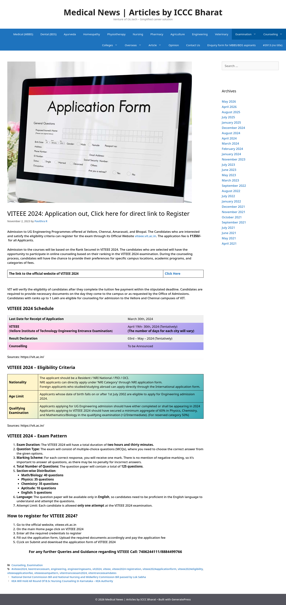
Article (157, 45)
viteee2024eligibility (190, 569)
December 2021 (233, 206)
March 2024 (230, 143)
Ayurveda (70, 34)
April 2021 (229, 243)
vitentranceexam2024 (73, 573)
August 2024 (231, 133)
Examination (247, 34)
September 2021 (234, 222)
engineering (58, 569)
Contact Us (193, 45)
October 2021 (232, 217)
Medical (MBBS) (23, 34)
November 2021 (233, 212)
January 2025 (231, 122)
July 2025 (228, 117)
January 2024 (231, 154)
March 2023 (230, 180)
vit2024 (97, 569)
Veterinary (221, 34)
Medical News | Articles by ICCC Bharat (142, 12)
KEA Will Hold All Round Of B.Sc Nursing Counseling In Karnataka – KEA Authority (62, 581)
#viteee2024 (19, 569)
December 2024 (233, 128)
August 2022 (231, 191)
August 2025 (231, 112)
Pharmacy (156, 34)
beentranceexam (38, 569)
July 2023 (228, 164)
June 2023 (229, 170)
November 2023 (233, 159)
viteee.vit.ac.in (145, 236)
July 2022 (228, 196)
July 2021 (228, 227)
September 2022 (234, 185)
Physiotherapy (116, 34)
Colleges (111, 45)
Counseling (274, 34)
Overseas (135, 45)
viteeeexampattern (46, 573)
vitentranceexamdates (102, 573)
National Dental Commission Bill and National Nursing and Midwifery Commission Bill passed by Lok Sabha (78, 577)
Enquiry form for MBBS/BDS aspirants (231, 45)
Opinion (174, 45)
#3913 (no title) (272, 45)
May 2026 (229, 101)
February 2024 (232, 149)
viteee (107, 569)
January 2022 (231, 201)
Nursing (138, 34)
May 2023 (229, 175)
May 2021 (229, 238)
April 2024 (229, 138)
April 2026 (229, 107)
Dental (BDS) (48, 34)
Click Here (172, 273)
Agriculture (178, 34)
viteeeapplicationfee (20, 573)
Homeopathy (91, 34)
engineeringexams (79, 569)
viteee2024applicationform (159, 569)
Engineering (200, 34)
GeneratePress (181, 599)
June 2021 (229, 233)
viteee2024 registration (126, 569)
